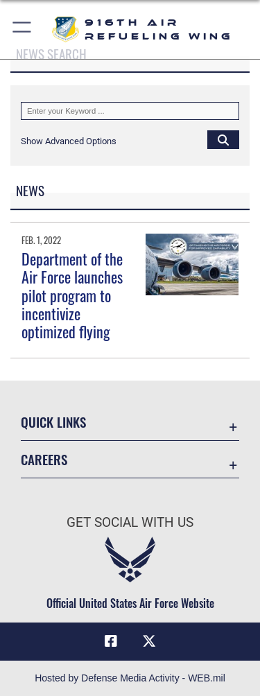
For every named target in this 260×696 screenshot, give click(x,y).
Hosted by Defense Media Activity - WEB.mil (130, 678)
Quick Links (53, 422)
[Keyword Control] (130, 111)
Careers (44, 459)
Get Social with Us (130, 522)
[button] (22, 29)
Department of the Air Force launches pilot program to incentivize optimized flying (72, 295)
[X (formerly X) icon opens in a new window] (149, 641)
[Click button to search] (223, 139)
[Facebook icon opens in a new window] (111, 641)
